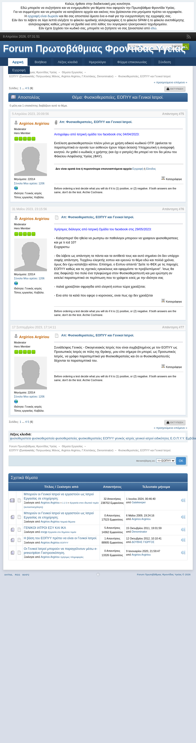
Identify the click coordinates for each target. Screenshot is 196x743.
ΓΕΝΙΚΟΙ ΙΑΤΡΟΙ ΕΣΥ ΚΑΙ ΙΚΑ (45, 528)
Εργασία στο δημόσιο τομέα (62, 532)
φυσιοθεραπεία (20, 438)
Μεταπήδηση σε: (146, 460)
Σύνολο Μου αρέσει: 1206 (29, 183)
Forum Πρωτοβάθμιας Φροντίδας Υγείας (94, 48)
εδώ (153, 28)
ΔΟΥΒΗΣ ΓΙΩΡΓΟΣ (143, 541)
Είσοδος (151, 168)
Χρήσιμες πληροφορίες (72, 557)
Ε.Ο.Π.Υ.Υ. (177, 438)
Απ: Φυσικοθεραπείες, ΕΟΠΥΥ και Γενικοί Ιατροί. (96, 122)
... (23, 88)
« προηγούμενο (163, 82)
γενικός (120, 438)
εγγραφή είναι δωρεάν (43, 16)
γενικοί (140, 438)
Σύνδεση (164, 62)
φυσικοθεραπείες (90, 438)
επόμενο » (180, 82)
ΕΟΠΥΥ (108, 438)
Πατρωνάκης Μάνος (48, 76)
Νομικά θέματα (67, 522)
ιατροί (149, 438)
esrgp (44, 531)
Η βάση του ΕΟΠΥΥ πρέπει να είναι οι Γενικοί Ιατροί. (60, 538)
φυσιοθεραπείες (66, 438)
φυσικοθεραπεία (43, 438)
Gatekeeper (139, 502)
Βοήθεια (40, 62)
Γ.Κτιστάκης (89, 76)
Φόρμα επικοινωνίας (132, 62)
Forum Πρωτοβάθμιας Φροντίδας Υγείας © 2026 (163, 574)
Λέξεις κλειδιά (68, 62)
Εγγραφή (19, 70)
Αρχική (17, 62)
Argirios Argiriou (70, 76)
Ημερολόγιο (97, 62)
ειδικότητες (161, 438)
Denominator (104, 76)
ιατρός (130, 438)
